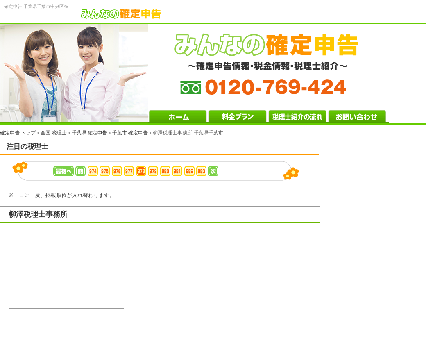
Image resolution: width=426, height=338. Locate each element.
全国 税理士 (53, 133)
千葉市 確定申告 (130, 133)
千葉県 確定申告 (89, 133)
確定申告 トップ (18, 133)
